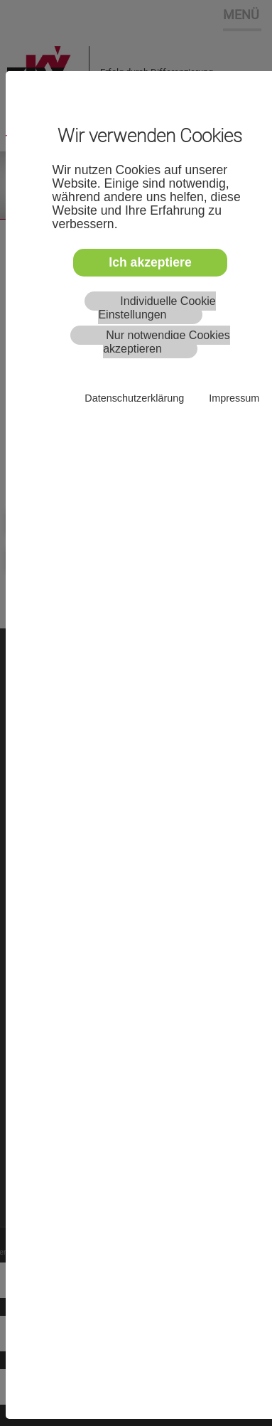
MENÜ (241, 14)
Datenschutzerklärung (134, 398)
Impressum (234, 398)
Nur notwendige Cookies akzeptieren (166, 342)
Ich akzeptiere (150, 262)
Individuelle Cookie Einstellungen (156, 308)
